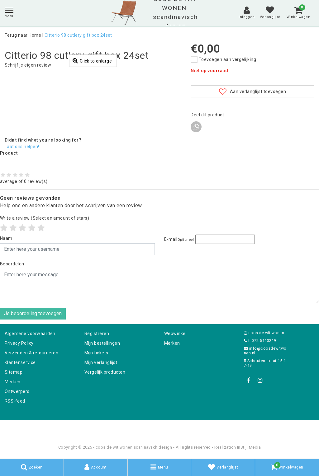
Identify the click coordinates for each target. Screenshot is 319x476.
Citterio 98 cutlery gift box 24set (78, 35)
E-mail (179, 239)
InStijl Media (249, 447)
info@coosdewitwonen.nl (265, 350)
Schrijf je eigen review (28, 65)
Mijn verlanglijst (100, 362)
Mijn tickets (96, 352)
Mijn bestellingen (102, 343)
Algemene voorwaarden (30, 333)
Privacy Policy (19, 343)
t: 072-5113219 (260, 340)
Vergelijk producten (104, 372)
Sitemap (13, 372)
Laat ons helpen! (22, 146)
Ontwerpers (17, 391)
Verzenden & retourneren (31, 352)
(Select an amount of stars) (44, 218)
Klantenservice (20, 362)
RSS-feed (15, 401)
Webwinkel (175, 333)
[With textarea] (159, 286)
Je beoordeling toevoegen (33, 313)
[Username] (77, 249)
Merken (13, 381)
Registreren (96, 333)
